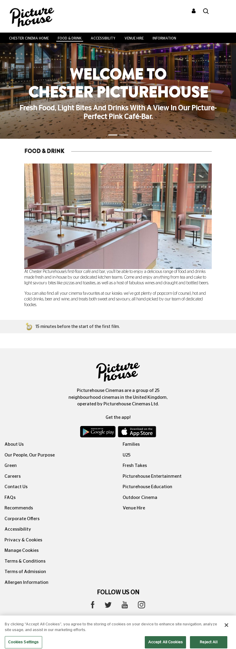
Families (131, 444)
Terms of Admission (25, 571)
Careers (12, 476)
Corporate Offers (21, 519)
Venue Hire (134, 38)
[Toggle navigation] (223, 11)
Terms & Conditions (24, 561)
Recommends (18, 508)
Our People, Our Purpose (29, 455)
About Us (14, 444)
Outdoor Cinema (140, 497)
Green (10, 465)
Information (164, 38)
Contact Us (16, 487)
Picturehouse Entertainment (152, 476)
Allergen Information (26, 582)
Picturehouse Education (147, 487)
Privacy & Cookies (23, 540)
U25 (126, 455)
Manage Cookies (21, 550)
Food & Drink (70, 38)
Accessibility (103, 38)
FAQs (10, 497)
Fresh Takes (135, 465)
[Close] (226, 628)
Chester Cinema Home (29, 38)
